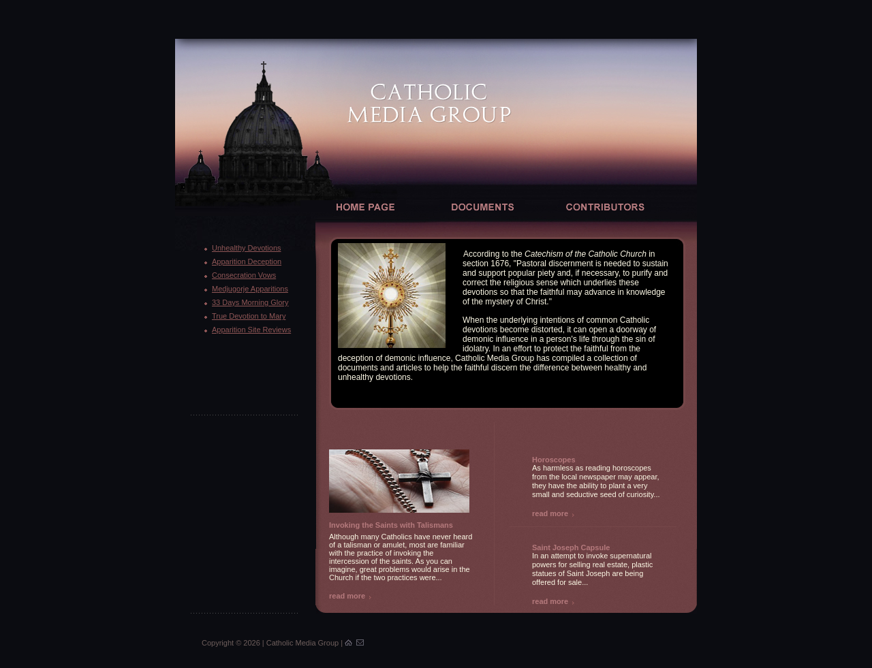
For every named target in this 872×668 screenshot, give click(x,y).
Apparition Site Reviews (251, 329)
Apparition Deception (246, 261)
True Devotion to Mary (248, 316)
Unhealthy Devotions (246, 248)
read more (347, 596)
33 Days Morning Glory (250, 302)
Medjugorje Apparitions (250, 289)
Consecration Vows (244, 275)
